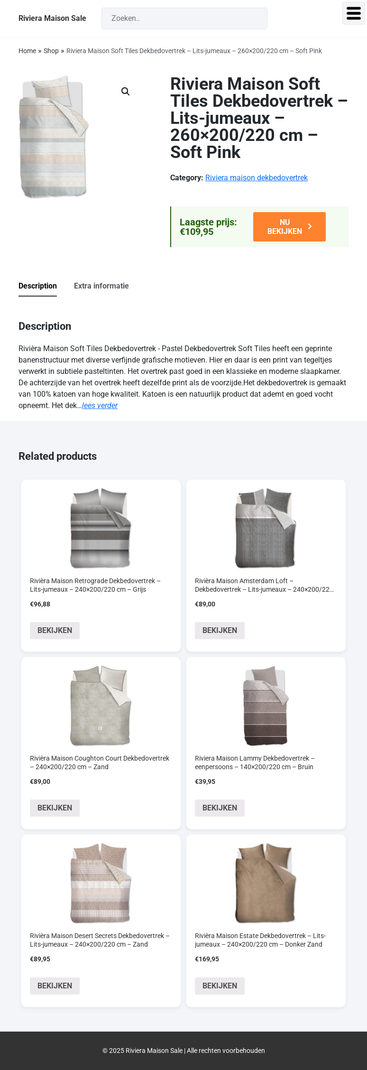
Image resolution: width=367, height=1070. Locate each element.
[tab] (45, 287)
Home (27, 51)
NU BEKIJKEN (284, 227)
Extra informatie (101, 285)
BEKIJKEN (54, 630)
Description (37, 285)
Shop (51, 51)
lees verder (100, 405)
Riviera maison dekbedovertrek (256, 177)
